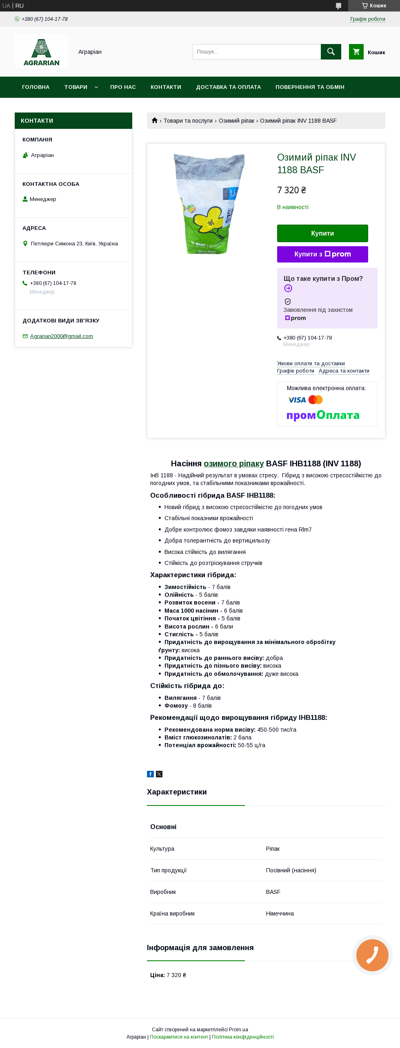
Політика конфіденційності (243, 1037)
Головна (35, 87)
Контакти (166, 87)
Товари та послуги (188, 120)
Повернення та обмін (310, 87)
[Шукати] (331, 52)
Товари (75, 87)
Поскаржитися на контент (179, 1037)
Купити (322, 233)
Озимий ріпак (236, 120)
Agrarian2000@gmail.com (61, 336)
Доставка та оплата (228, 87)
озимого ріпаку (234, 463)
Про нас (123, 87)
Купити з (322, 254)
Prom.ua (238, 1030)
